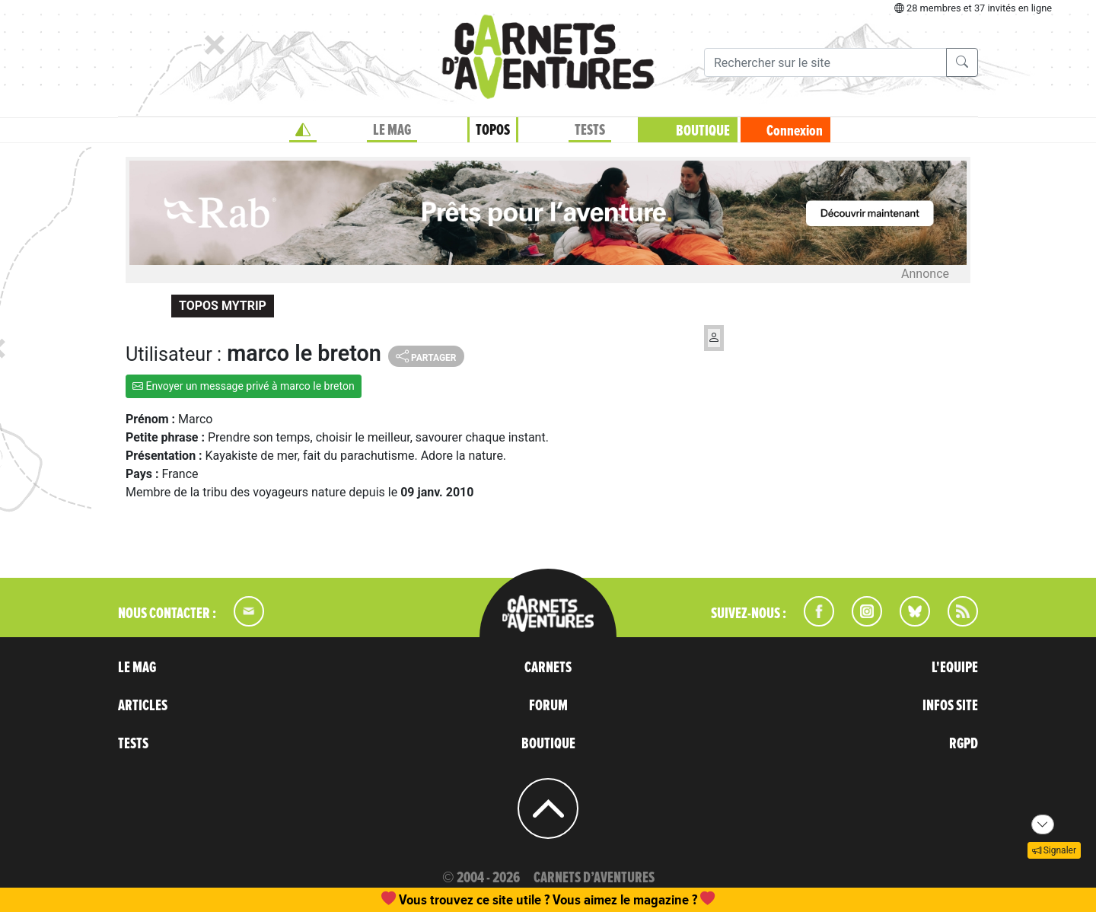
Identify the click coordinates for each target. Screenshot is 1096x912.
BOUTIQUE (703, 131)
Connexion (794, 131)
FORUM (548, 705)
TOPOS (493, 130)
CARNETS (548, 667)
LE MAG (392, 130)
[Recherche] (825, 62)
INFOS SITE (950, 705)
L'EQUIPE (955, 667)
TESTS (590, 130)
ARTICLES (142, 705)
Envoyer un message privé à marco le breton (243, 386)
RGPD (963, 743)
